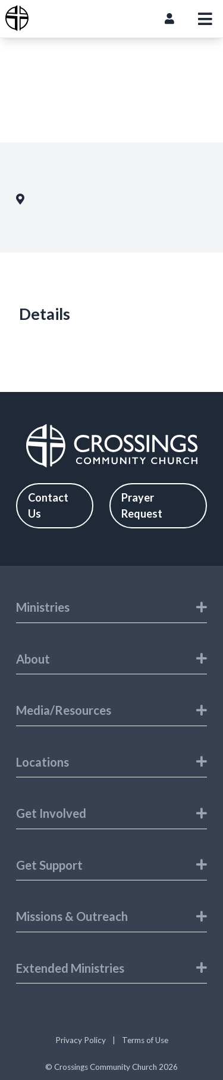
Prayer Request (141, 505)
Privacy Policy (80, 1040)
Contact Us (48, 505)
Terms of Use (145, 1040)
